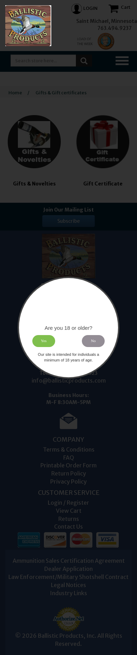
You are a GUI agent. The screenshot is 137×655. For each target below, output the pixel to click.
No (93, 341)
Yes (43, 341)
